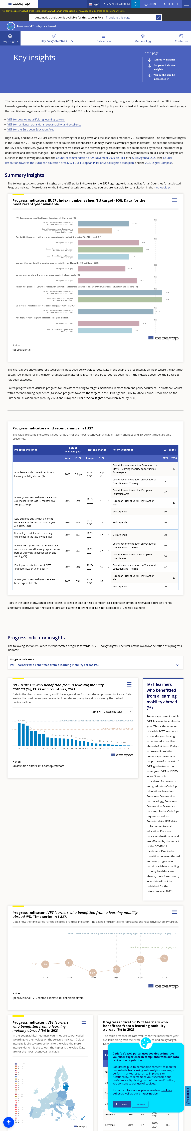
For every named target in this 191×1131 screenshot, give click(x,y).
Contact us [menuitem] (181, 41)
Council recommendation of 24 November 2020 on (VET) (91, 158)
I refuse (140, 1104)
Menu (186, 4)
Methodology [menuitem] (143, 41)
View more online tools (118, 4)
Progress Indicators (22, 659)
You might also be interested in (164, 76)
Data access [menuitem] (103, 41)
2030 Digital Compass (158, 163)
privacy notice (148, 1093)
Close (158, 17)
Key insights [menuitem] (10, 41)
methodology (162, 187)
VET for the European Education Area (31, 129)
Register (173, 3)
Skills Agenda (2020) (144, 158)
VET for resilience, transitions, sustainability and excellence (44, 124)
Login (152, 3)
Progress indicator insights (164, 67)
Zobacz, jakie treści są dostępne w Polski (103, 10)
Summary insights (164, 59)
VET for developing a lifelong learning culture (36, 119)
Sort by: (96, 711)
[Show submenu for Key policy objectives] (73, 38)
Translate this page (118, 17)
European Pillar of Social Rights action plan (107, 163)
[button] (8, 1122)
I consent (122, 1104)
